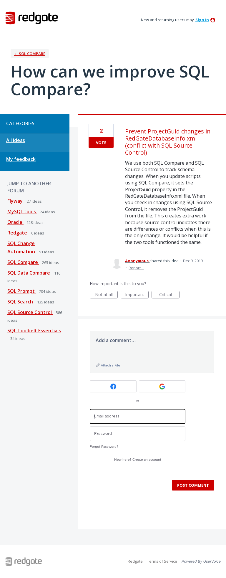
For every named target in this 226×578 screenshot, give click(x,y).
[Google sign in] (162, 386)
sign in (202, 19)
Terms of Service (162, 561)
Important (137, 295)
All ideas (15, 140)
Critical (169, 295)
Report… (136, 267)
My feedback (21, 159)
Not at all (106, 295)
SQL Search (20, 301)
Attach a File (110, 365)
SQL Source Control (30, 312)
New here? (137, 460)
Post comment (193, 485)
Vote (101, 142)
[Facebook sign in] (113, 386)
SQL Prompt (21, 291)
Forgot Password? (104, 447)
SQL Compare (23, 262)
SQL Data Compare (29, 273)
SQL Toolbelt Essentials (34, 330)
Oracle (15, 222)
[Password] (137, 433)
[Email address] (137, 416)
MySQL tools (22, 211)
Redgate (17, 232)
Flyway (15, 201)
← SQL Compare (29, 53)
